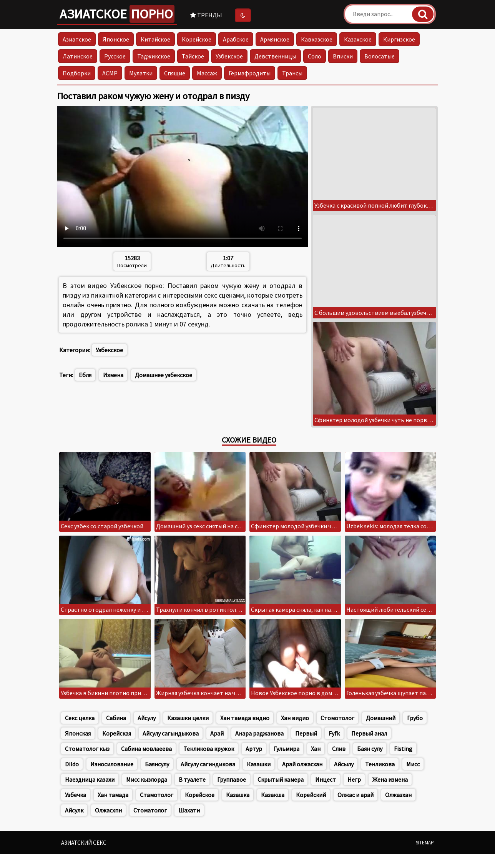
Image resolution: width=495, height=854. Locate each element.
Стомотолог (337, 718)
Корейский (311, 795)
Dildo (72, 764)
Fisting (403, 748)
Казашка (237, 795)
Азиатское (117, 14)
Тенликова (380, 764)
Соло (314, 56)
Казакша (272, 795)
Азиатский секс (83, 842)
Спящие (174, 73)
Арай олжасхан (302, 764)
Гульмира (286, 748)
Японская (78, 733)
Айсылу (344, 764)
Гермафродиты (250, 73)
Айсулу (147, 718)
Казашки (259, 764)
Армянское (274, 39)
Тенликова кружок (208, 748)
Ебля (85, 375)
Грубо (415, 718)
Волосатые (379, 56)
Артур (254, 748)
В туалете (192, 779)
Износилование (111, 764)
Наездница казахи (90, 779)
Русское (115, 56)
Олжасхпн (108, 810)
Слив (339, 748)
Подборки (77, 73)
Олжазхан (398, 795)
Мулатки (141, 73)
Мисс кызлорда (146, 779)
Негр (354, 779)
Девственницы (275, 56)
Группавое (231, 779)
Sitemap (425, 842)
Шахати (189, 810)
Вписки (343, 56)
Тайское (193, 56)
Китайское (155, 39)
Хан (316, 748)
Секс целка (80, 718)
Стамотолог (156, 795)
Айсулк (74, 810)
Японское (116, 39)
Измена (113, 375)
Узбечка (75, 795)
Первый (306, 733)
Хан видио (295, 718)
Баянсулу (157, 764)
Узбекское (229, 56)
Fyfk (334, 733)
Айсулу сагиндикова (208, 764)
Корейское (196, 39)
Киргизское (399, 39)
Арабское (236, 39)
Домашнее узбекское (163, 375)
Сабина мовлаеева (146, 748)
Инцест (325, 779)
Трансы (292, 73)
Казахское (358, 39)
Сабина (116, 718)
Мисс (413, 764)
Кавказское (316, 39)
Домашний (380, 718)
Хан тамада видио (244, 718)
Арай (217, 733)
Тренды (206, 15)
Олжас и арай (355, 795)
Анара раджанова (259, 733)
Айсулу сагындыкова (171, 733)
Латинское (78, 56)
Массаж (207, 73)
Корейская (116, 733)
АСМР (110, 73)
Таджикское (153, 56)
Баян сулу (369, 748)
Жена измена (390, 779)
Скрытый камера (280, 779)
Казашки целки (188, 718)
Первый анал (369, 733)
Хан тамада (113, 795)
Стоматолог (150, 810)
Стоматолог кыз (87, 748)
